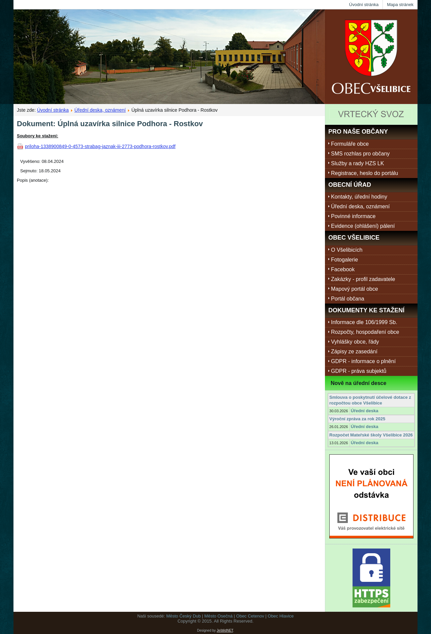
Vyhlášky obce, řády (355, 342)
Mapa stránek (400, 4)
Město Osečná (218, 616)
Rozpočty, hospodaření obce (365, 332)
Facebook (343, 269)
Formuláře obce (350, 144)
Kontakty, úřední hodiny (359, 197)
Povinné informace (353, 216)
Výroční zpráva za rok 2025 (357, 418)
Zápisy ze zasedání (354, 351)
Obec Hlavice (281, 616)
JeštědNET (225, 630)
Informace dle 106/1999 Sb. (364, 322)
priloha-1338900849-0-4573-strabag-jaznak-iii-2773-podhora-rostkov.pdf (100, 146)
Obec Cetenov (250, 616)
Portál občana (347, 299)
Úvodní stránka (363, 4)
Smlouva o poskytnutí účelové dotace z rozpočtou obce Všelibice (370, 400)
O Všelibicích (346, 250)
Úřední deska (364, 410)
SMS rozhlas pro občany (360, 153)
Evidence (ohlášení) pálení (363, 226)
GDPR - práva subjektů (359, 371)
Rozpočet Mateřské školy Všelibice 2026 (371, 434)
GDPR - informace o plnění (363, 361)
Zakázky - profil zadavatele (363, 279)
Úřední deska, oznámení (100, 110)
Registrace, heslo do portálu (364, 173)
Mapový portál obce (354, 289)
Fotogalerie (344, 259)
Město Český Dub (183, 616)
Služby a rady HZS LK (357, 163)
